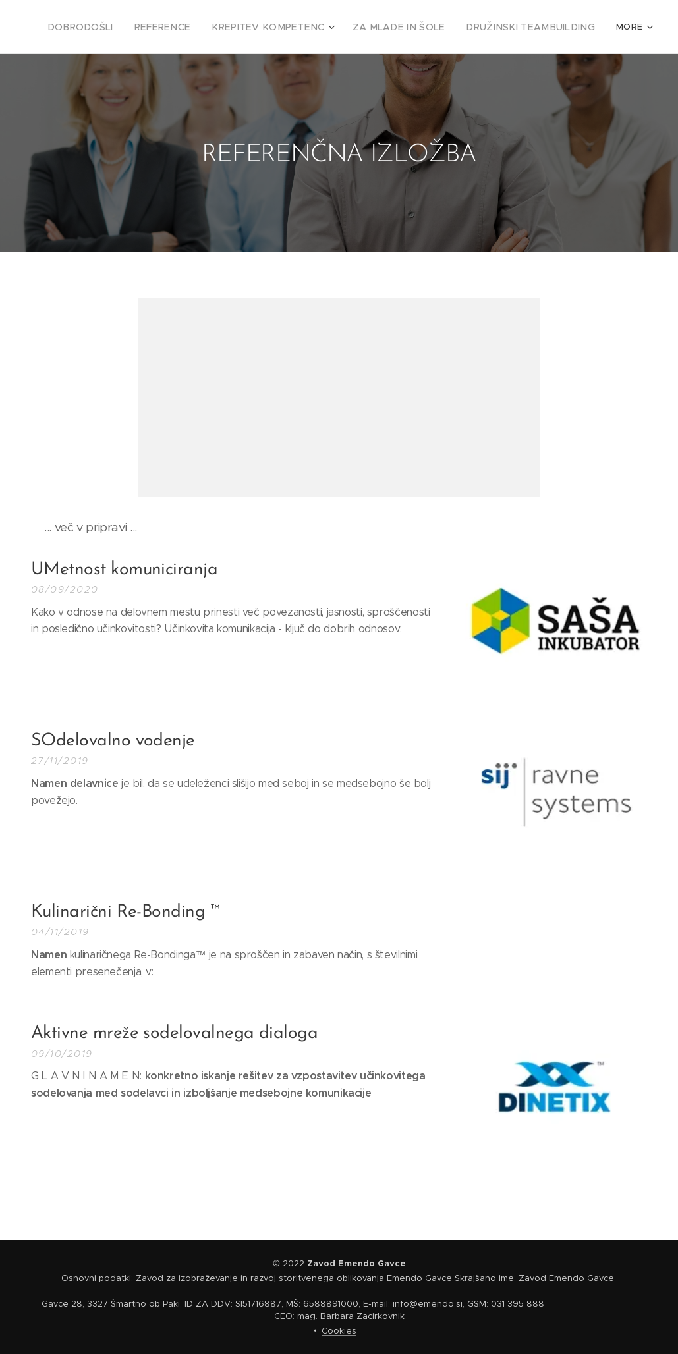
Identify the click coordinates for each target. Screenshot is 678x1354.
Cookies (339, 1330)
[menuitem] (118, 27)
